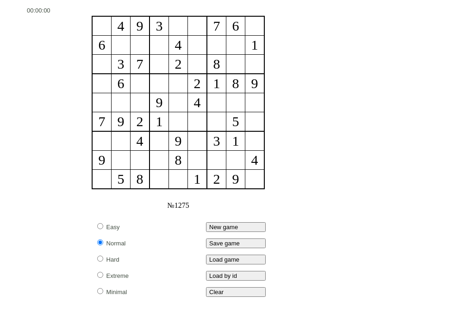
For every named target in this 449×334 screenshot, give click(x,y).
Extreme (113, 275)
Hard (108, 259)
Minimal (112, 292)
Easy (108, 227)
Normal (111, 243)
